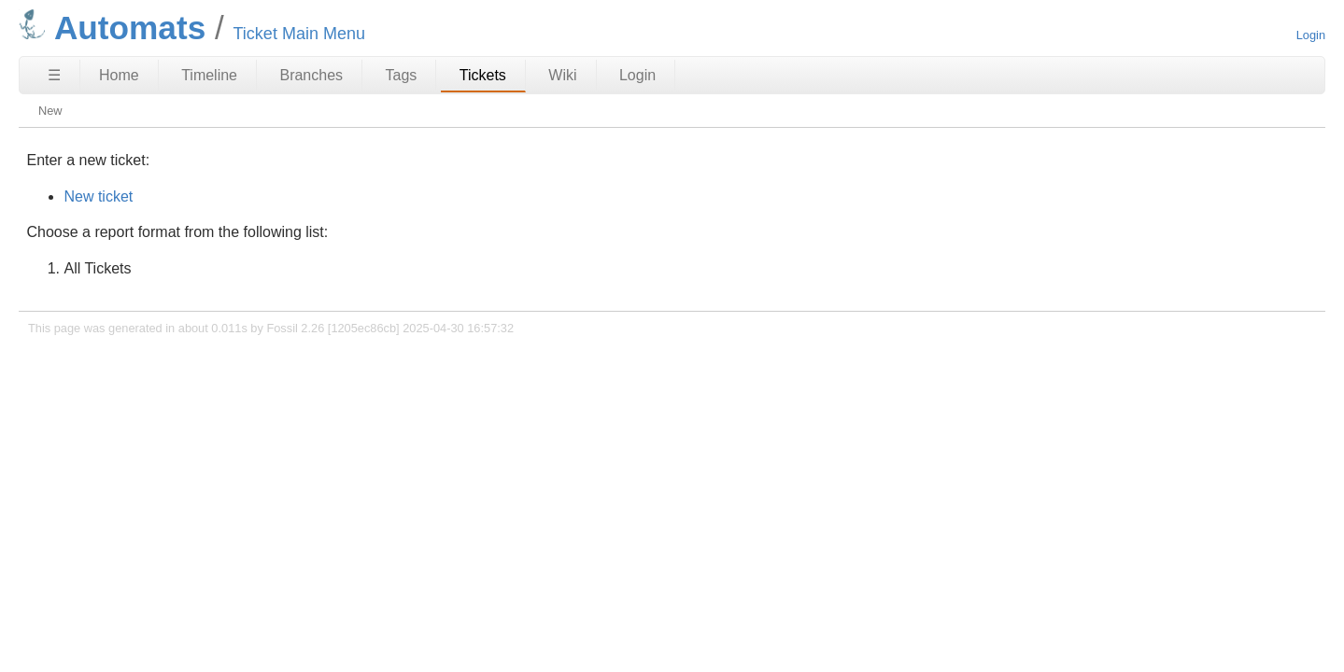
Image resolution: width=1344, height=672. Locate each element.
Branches (311, 75)
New (50, 111)
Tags (401, 75)
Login (1310, 35)
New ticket (98, 196)
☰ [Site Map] (54, 75)
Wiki (562, 75)
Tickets (483, 75)
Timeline (209, 75)
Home (119, 75)
